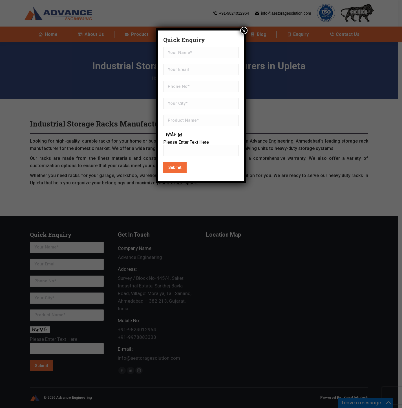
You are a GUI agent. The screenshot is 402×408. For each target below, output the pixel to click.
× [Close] (244, 30)
